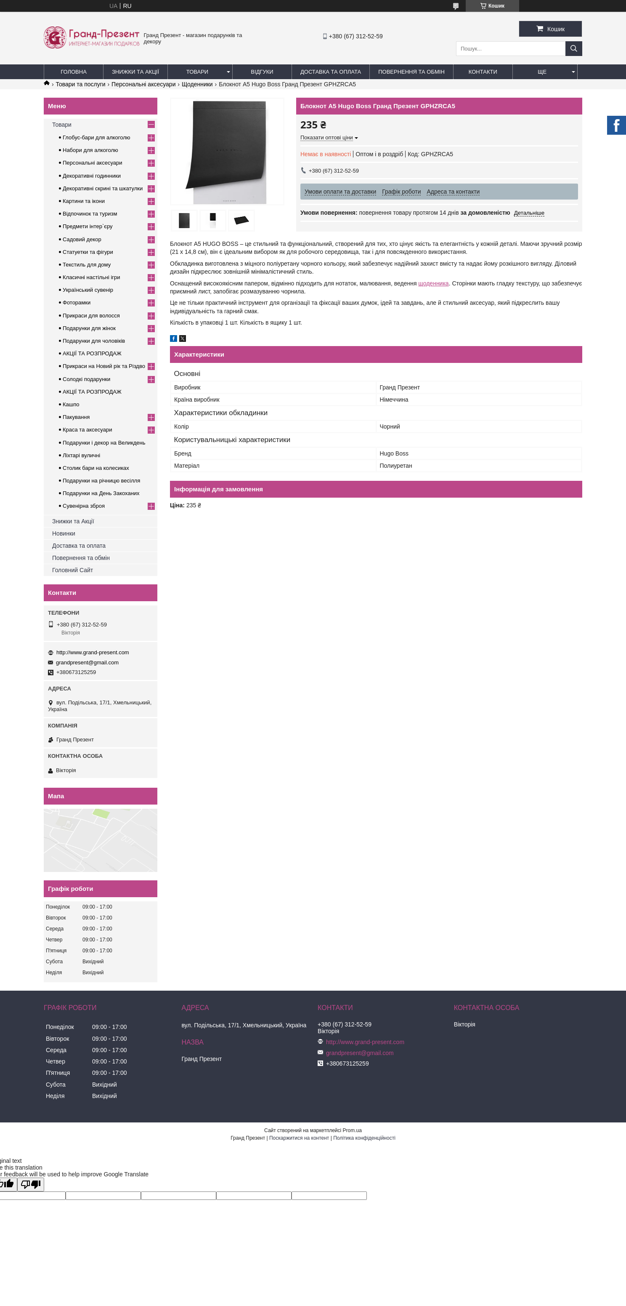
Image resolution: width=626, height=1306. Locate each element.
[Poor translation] (30, 1184)
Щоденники (197, 84)
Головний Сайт (72, 570)
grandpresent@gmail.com (87, 662)
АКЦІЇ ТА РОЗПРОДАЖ (92, 353)
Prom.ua (352, 1130)
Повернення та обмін (411, 72)
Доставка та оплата (79, 545)
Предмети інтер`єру (88, 226)
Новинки (63, 533)
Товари (197, 72)
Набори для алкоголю (90, 150)
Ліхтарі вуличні (81, 455)
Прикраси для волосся (91, 315)
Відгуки (262, 72)
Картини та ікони (84, 201)
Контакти (483, 72)
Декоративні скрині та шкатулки (103, 188)
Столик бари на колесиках (96, 468)
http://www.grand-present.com (92, 652)
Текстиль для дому (87, 264)
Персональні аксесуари (143, 84)
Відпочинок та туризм (90, 214)
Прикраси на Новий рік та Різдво (104, 366)
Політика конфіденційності (364, 1138)
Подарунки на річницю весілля (101, 480)
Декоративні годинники (92, 176)
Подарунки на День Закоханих (101, 493)
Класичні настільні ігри (91, 277)
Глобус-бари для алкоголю (96, 137)
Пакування (76, 417)
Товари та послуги (80, 84)
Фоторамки (76, 302)
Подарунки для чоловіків (94, 341)
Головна (74, 72)
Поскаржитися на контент (299, 1138)
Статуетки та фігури (88, 252)
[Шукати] (573, 48)
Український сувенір (88, 290)
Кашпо (71, 404)
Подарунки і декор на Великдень (104, 443)
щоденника (433, 283)
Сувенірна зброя (84, 506)
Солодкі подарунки (86, 379)
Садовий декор (82, 239)
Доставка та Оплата (330, 72)
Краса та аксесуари (87, 429)
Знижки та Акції (135, 72)
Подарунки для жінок (89, 328)
